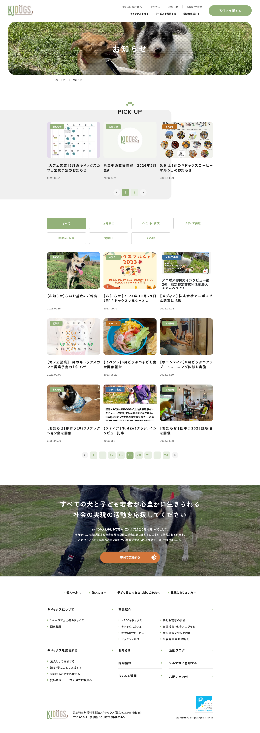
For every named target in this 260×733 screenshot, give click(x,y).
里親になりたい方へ (183, 593)
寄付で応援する (130, 557)
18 (121, 455)
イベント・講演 (151, 223)
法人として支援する (62, 662)
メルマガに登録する (183, 663)
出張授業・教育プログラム (179, 627)
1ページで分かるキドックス (67, 621)
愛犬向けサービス (132, 633)
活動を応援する (189, 14)
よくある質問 (127, 676)
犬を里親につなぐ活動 (177, 633)
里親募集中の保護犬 (176, 639)
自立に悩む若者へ (131, 6)
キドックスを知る (132, 14)
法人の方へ (99, 593)
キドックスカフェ (131, 627)
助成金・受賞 (66, 238)
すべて (66, 223)
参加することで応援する (65, 674)
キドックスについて (60, 609)
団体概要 (56, 627)
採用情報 (124, 663)
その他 (151, 238)
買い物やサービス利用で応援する (71, 680)
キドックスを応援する (62, 650)
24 (166, 455)
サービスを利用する (162, 14)
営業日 (108, 238)
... (102, 455)
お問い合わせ (194, 6)
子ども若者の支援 (174, 621)
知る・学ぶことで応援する (66, 668)
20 (139, 455)
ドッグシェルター (131, 639)
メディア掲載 (193, 223)
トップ (62, 80)
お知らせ (173, 6)
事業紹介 (124, 609)
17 (112, 455)
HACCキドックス (131, 621)
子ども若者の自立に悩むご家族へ (138, 593)
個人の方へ (73, 593)
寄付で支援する (230, 10)
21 (148, 455)
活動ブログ (177, 650)
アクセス (155, 6)
